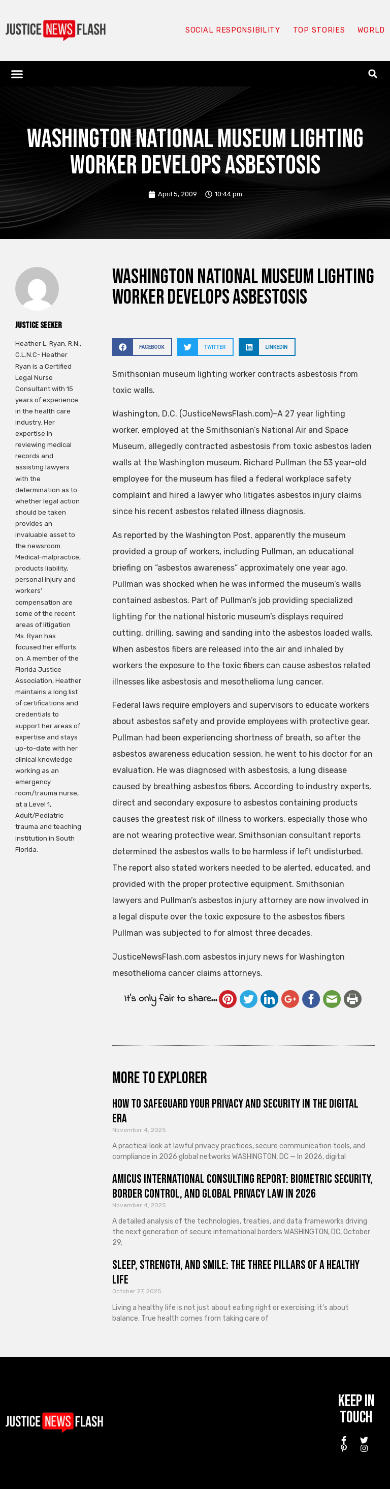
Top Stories (318, 30)
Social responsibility (231, 30)
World (370, 30)
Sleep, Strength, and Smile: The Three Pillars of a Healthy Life (236, 1272)
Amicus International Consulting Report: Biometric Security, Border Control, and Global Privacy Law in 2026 (242, 1186)
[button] (17, 73)
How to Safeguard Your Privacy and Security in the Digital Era (235, 1111)
